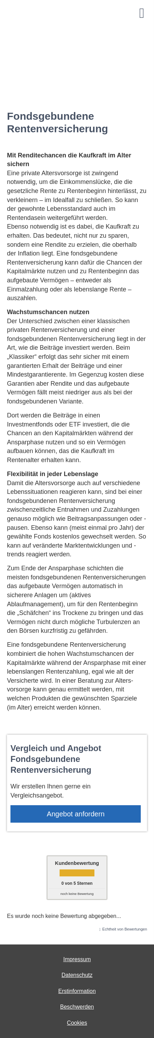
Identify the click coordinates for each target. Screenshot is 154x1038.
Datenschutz (77, 975)
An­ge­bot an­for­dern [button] (76, 814)
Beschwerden (77, 1007)
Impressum (77, 959)
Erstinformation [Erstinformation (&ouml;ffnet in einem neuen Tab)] (77, 991)
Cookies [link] (77, 1023)
